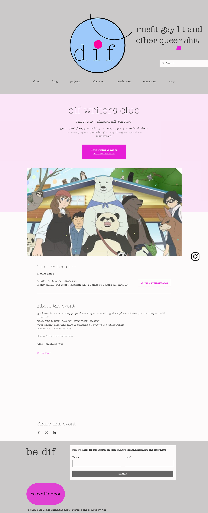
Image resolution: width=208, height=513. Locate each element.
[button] (179, 47)
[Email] (148, 463)
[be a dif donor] (45, 494)
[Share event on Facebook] (38, 432)
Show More (44, 353)
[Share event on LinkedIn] (54, 432)
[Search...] (183, 63)
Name (75, 457)
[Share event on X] (46, 432)
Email (128, 457)
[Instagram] (195, 256)
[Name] (95, 463)
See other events (104, 153)
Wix (104, 510)
